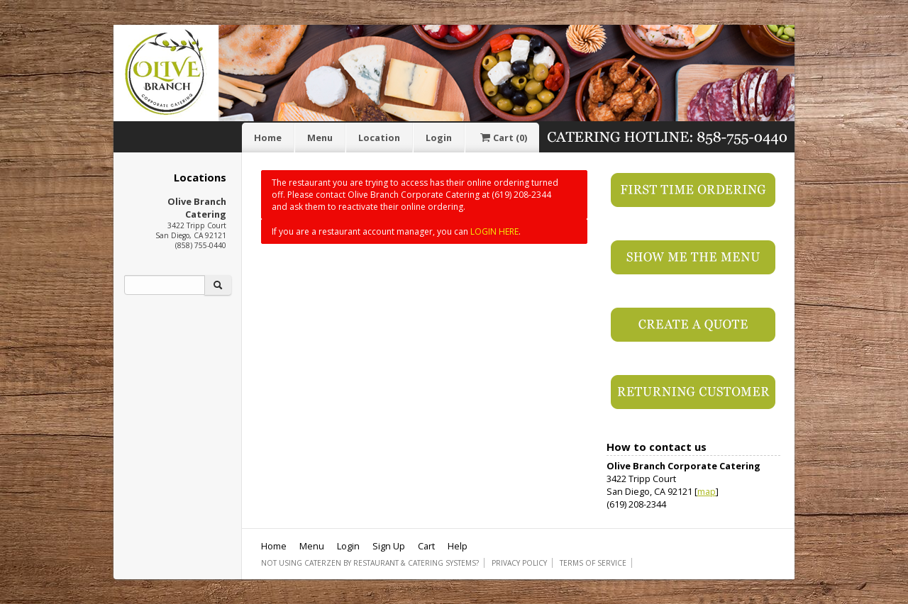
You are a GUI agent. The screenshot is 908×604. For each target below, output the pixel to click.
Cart (502, 137)
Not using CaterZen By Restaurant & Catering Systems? (370, 563)
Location (379, 137)
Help (457, 545)
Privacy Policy (519, 563)
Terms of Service (593, 563)
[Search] (164, 285)
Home (268, 137)
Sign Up (388, 545)
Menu (320, 137)
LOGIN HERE (494, 231)
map (706, 491)
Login (439, 137)
